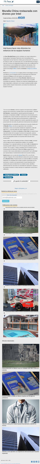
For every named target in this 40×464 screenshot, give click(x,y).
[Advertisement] (20, 98)
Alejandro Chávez (10, 21)
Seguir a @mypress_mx (21, 188)
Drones (24, 175)
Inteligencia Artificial (32, 68)
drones (20, 155)
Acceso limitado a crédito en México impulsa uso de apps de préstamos (18, 233)
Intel (14, 68)
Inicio (3, 5)
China (10, 126)
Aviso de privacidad (12, 195)
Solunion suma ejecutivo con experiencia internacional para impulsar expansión (20, 259)
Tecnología (8, 177)
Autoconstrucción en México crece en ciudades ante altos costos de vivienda (19, 207)
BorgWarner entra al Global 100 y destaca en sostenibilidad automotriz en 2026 (20, 285)
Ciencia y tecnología (9, 5)
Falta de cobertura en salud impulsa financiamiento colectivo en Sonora (20, 412)
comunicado (13, 72)
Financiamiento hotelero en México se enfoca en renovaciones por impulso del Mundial (21, 311)
